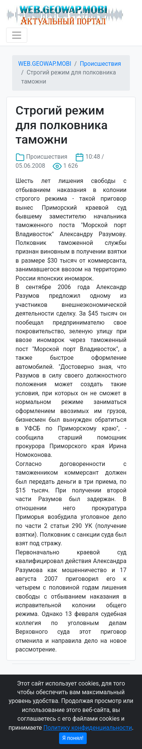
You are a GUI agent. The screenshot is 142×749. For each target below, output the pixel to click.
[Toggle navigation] (16, 35)
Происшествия (100, 63)
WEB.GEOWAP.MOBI (44, 63)
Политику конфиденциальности (87, 727)
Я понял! (73, 738)
